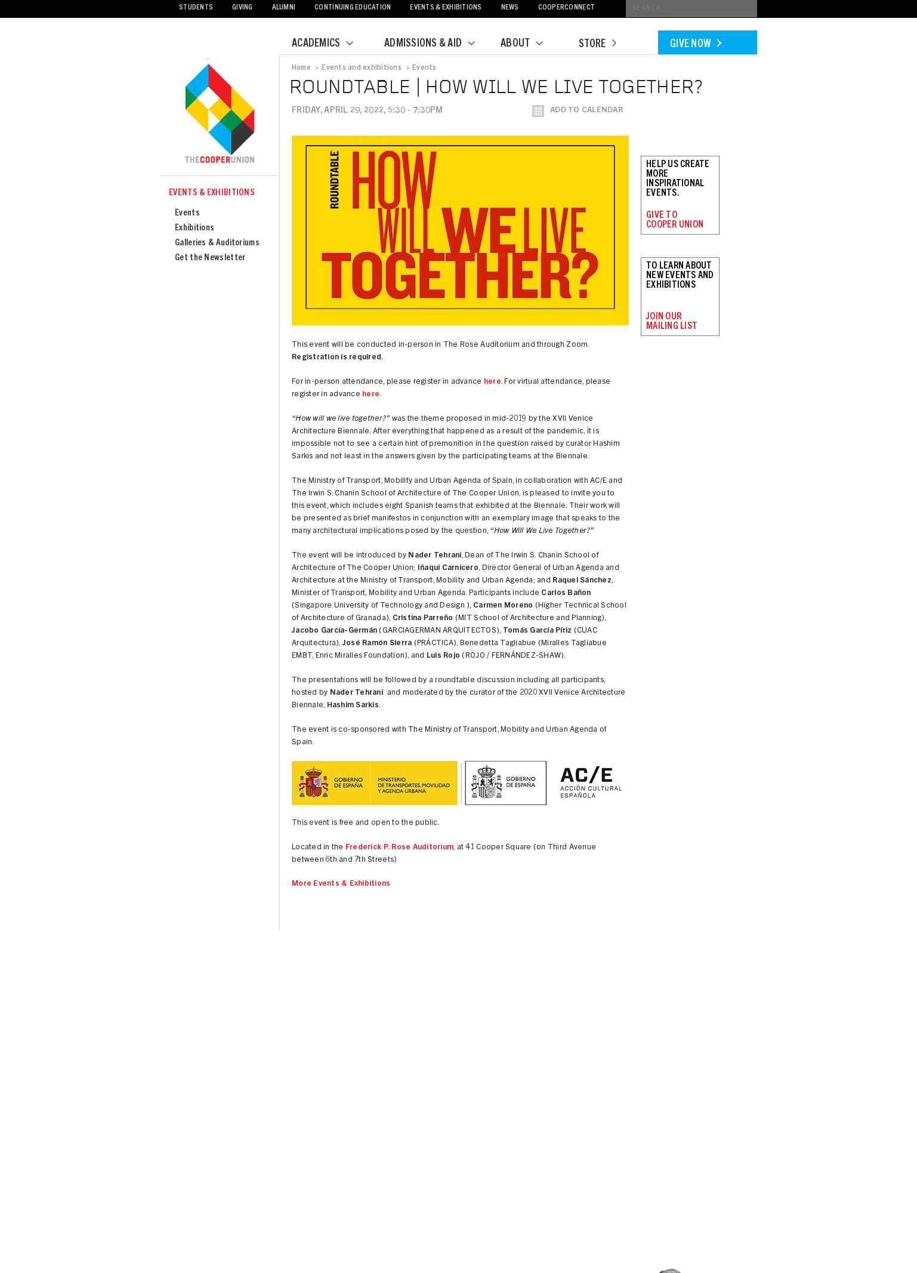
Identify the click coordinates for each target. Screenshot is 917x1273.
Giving (242, 8)
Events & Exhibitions (445, 8)
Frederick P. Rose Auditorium (399, 848)
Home (301, 68)
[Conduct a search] (691, 8)
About (529, 44)
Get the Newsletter (210, 258)
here (492, 382)
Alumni (284, 8)
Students (196, 8)
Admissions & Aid (437, 44)
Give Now (695, 44)
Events (187, 213)
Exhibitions (194, 228)
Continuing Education (352, 8)
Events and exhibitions (361, 68)
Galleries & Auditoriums (217, 243)
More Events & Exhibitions (341, 884)
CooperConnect (566, 8)
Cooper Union (219, 114)
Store (597, 44)
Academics (330, 44)
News (510, 8)
